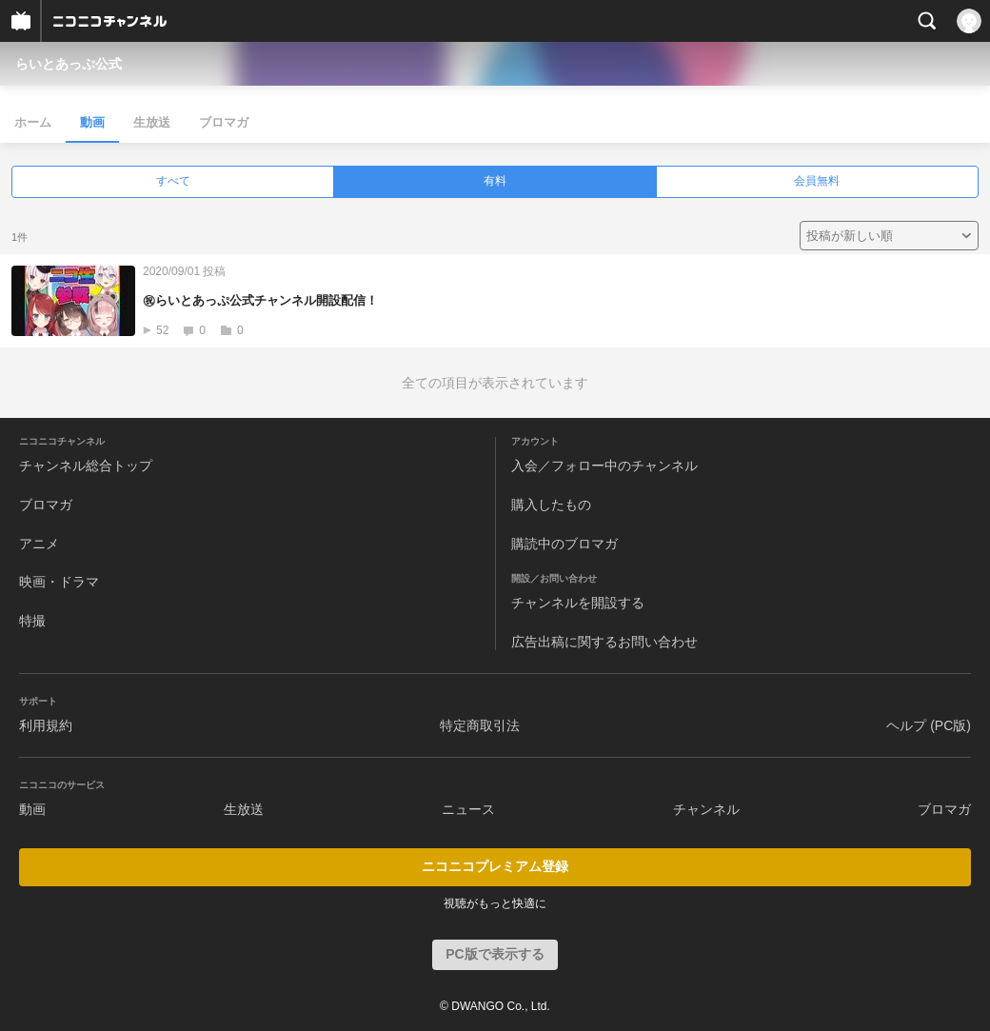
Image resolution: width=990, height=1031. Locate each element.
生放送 (151, 122)
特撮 (32, 620)
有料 (495, 181)
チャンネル (706, 809)
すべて (173, 181)
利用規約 (45, 725)
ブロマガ (223, 122)
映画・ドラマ (59, 581)
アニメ (39, 543)
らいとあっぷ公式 (68, 63)
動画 (92, 122)
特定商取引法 (480, 725)
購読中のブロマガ (564, 543)
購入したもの (551, 504)
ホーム (32, 122)
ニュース (468, 809)
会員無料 (817, 181)
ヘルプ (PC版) (928, 725)
